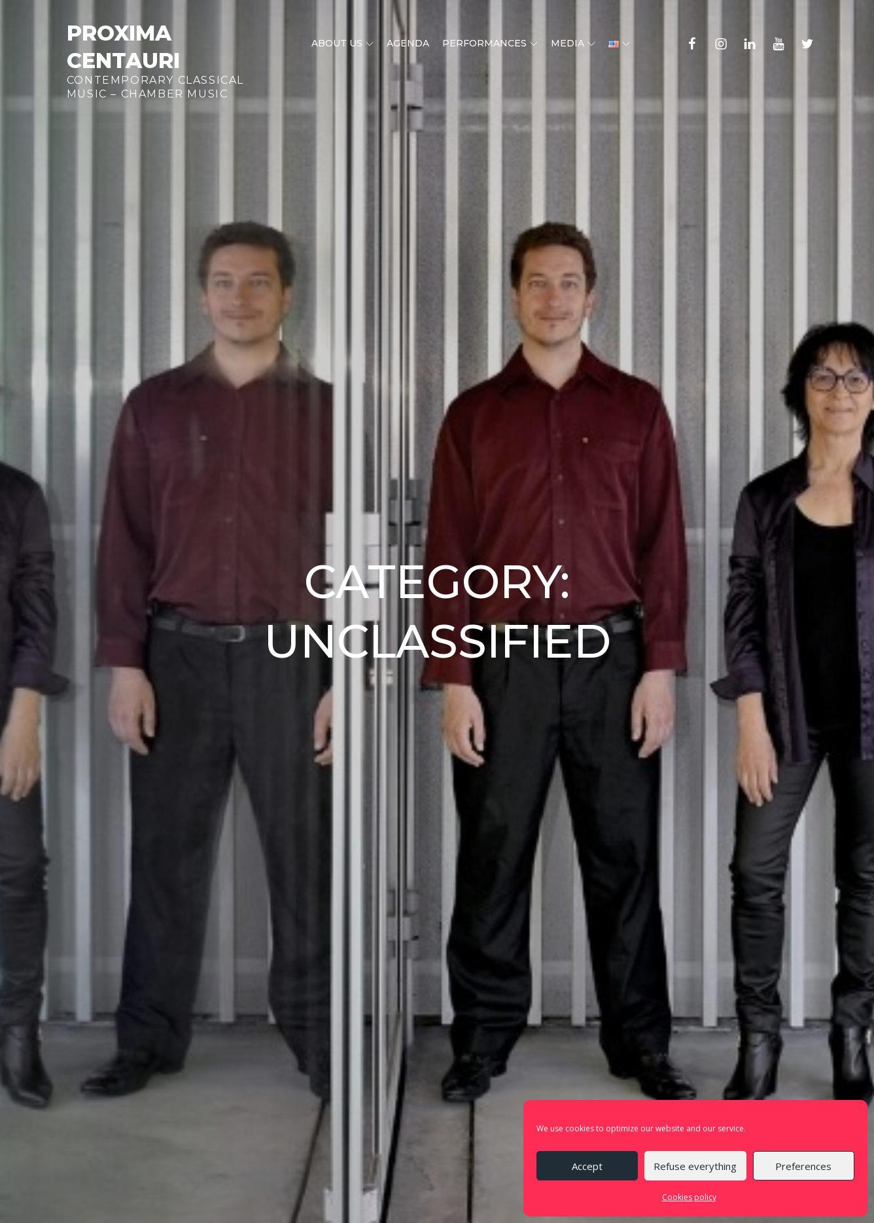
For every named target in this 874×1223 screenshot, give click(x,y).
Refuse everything (695, 1166)
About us (342, 43)
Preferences (803, 1166)
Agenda (408, 43)
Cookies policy (689, 1197)
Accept (587, 1166)
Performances (490, 43)
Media (573, 43)
